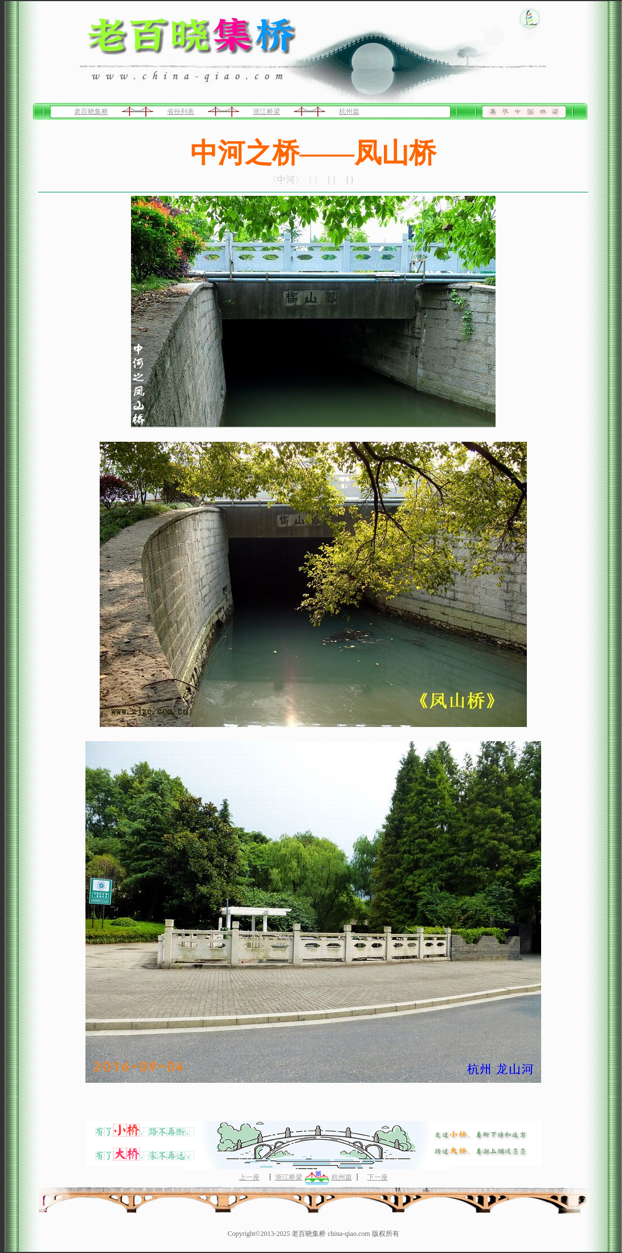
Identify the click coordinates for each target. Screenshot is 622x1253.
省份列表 (180, 112)
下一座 (377, 1177)
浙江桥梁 (266, 112)
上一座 (249, 1177)
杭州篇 (349, 112)
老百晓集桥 (91, 112)
